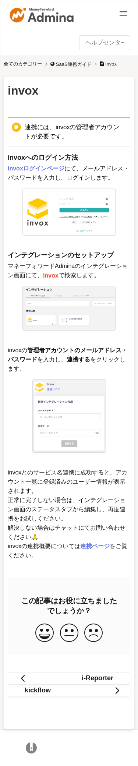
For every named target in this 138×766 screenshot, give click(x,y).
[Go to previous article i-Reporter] (69, 678)
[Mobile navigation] (123, 14)
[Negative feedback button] (93, 633)
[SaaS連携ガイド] (71, 64)
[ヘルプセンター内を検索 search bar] (104, 42)
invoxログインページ (36, 168)
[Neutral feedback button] (69, 633)
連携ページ (95, 546)
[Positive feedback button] (44, 633)
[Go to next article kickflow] (69, 690)
